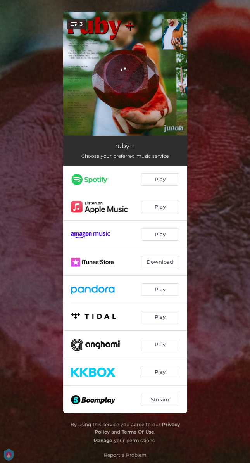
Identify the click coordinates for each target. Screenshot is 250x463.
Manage (102, 440)
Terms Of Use (138, 432)
